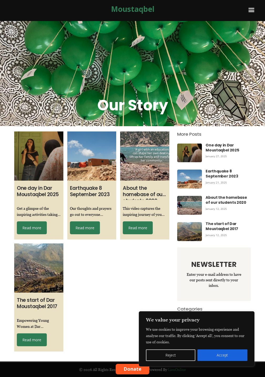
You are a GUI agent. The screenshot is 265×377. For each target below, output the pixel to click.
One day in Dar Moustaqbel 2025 (222, 147)
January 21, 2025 (217, 182)
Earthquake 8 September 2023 (222, 174)
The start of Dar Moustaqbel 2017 (222, 226)
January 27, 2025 (217, 156)
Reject (170, 355)
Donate (132, 369)
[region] (196, 338)
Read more (31, 227)
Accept (222, 355)
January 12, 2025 (217, 209)
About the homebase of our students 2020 (226, 200)
